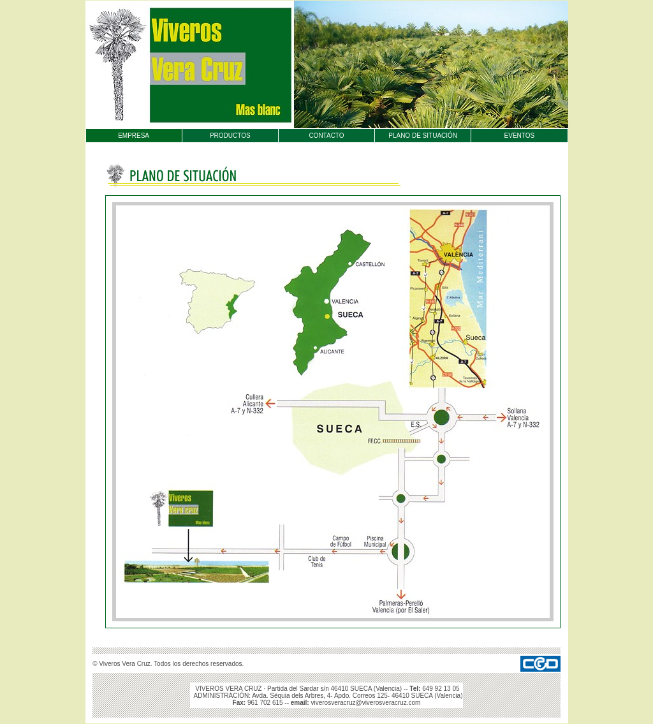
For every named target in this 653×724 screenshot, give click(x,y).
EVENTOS (519, 135)
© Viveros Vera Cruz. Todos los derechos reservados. (168, 663)
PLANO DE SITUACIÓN (422, 135)
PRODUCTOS (230, 135)
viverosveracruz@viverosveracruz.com (365, 702)
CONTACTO (326, 135)
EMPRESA (133, 135)
